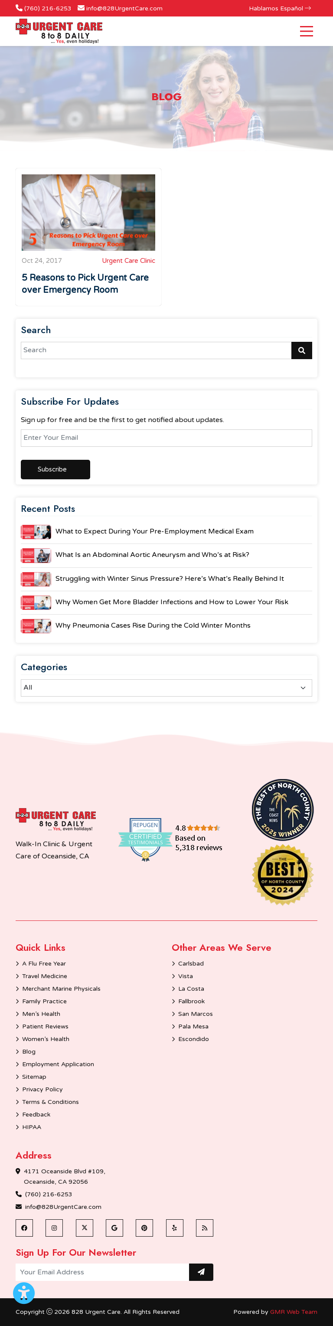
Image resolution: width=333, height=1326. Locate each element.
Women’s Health (45, 1039)
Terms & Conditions (50, 1102)
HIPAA (31, 1127)
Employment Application (58, 1064)
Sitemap (34, 1076)
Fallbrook (191, 1001)
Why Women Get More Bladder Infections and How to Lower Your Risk (172, 602)
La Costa (191, 988)
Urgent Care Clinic (128, 260)
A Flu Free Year (44, 963)
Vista (185, 976)
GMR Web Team (293, 1312)
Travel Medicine (44, 976)
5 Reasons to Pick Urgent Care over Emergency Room (85, 284)
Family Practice (44, 1001)
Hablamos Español (280, 8)
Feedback (36, 1114)
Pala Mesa (193, 1026)
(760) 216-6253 (48, 8)
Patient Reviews (45, 1026)
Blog (29, 1051)
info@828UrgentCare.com (124, 8)
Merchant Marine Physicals (61, 988)
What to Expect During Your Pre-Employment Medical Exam (155, 531)
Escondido (193, 1039)
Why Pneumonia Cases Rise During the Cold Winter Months (153, 625)
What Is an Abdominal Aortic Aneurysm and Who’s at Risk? (152, 554)
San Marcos (195, 1014)
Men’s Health (41, 1014)
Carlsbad (191, 963)
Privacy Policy (42, 1089)
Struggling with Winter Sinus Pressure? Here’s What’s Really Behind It (170, 578)
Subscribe (52, 469)
